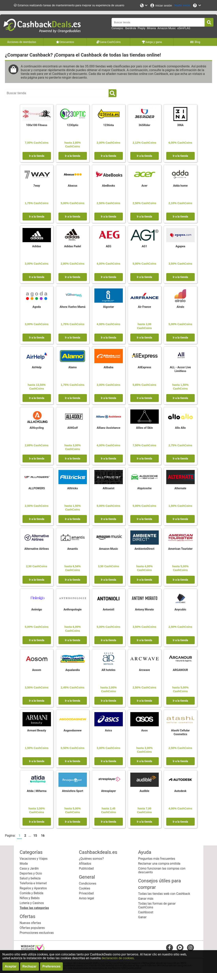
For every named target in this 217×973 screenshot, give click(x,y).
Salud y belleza (30, 878)
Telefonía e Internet (33, 883)
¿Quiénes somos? (91, 858)
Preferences (51, 966)
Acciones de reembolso (21, 42)
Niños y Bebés (30, 898)
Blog (195, 42)
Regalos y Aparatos (33, 888)
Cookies (84, 888)
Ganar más (146, 898)
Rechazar (30, 966)
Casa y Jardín (29, 868)
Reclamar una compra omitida (159, 863)
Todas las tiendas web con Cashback (164, 894)
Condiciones (87, 883)
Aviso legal (86, 898)
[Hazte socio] (182, 5)
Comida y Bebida (31, 893)
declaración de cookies (117, 958)
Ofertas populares (32, 928)
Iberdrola (130, 28)
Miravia (151, 28)
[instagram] (190, 947)
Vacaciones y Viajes (34, 858)
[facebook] (169, 947)
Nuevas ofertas (30, 923)
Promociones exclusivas (37, 933)
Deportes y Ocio (31, 873)
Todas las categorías (34, 908)
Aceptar (11, 966)
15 (35, 835)
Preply (141, 28)
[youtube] (180, 947)
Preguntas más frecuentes (156, 858)
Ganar (142, 917)
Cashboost (145, 912)
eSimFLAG (183, 28)
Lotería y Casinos (32, 903)
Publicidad (86, 868)
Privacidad (86, 893)
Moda (24, 863)
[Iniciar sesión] (161, 5)
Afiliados (85, 863)
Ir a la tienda (36, 155)
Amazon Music (166, 28)
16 (42, 835)
